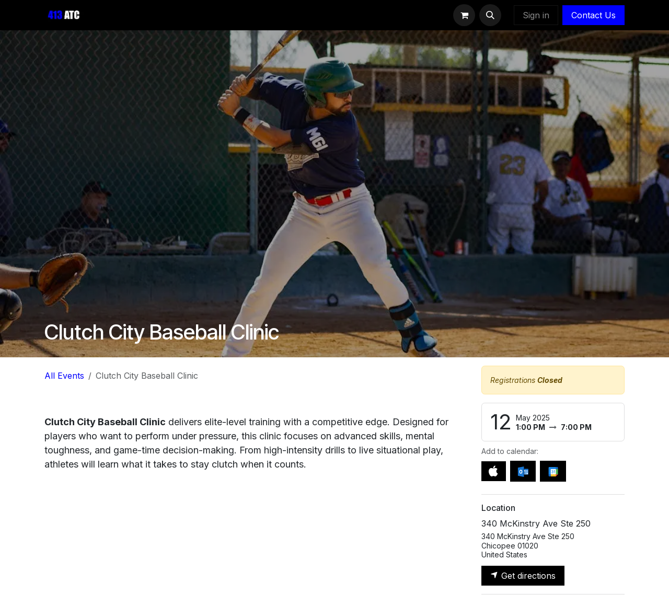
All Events (64, 375)
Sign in (536, 15)
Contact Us (593, 15)
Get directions (523, 575)
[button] (490, 15)
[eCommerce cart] (464, 15)
